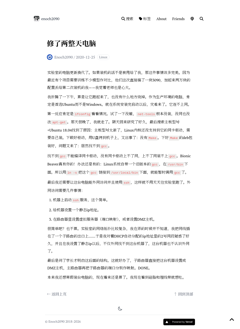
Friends (178, 18)
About (161, 18)
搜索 (127, 18)
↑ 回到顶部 (183, 294)
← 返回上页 (57, 294)
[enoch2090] (36, 19)
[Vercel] (179, 322)
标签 (145, 18)
